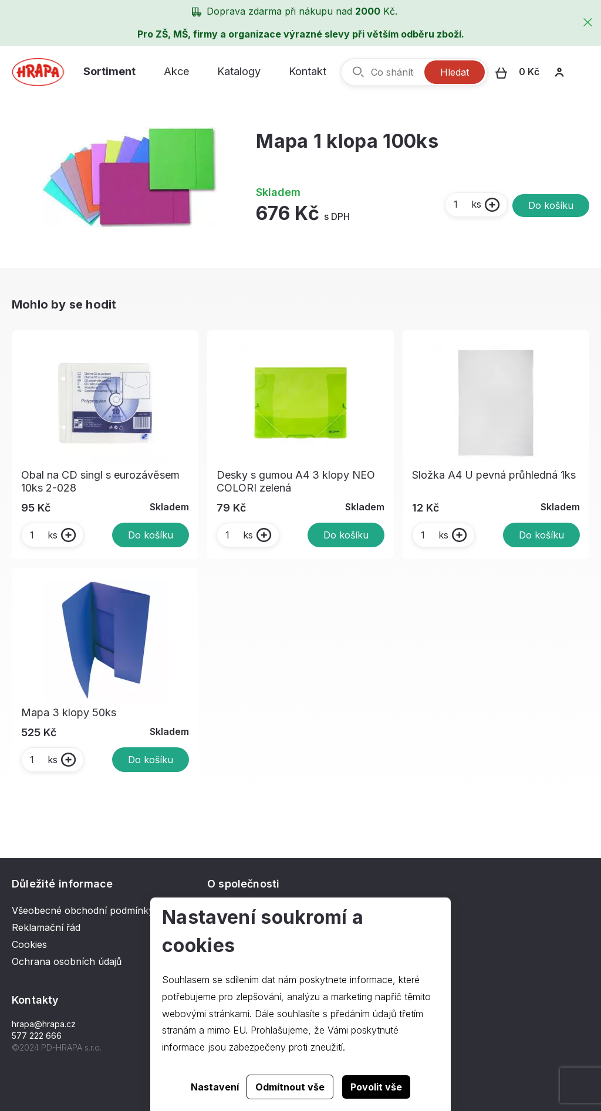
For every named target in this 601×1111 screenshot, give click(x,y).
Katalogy (239, 71)
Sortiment (109, 71)
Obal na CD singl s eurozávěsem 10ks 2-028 (100, 481)
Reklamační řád (46, 927)
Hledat (454, 72)
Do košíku (550, 205)
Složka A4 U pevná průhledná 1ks (494, 475)
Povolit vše (376, 1087)
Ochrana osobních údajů (66, 961)
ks (467, 204)
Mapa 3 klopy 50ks (68, 712)
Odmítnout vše (290, 1087)
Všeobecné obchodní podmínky (83, 910)
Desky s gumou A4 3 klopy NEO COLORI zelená (296, 481)
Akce (176, 71)
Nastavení (215, 1087)
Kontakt (307, 71)
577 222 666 (37, 1036)
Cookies (29, 944)
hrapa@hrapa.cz (44, 1024)
